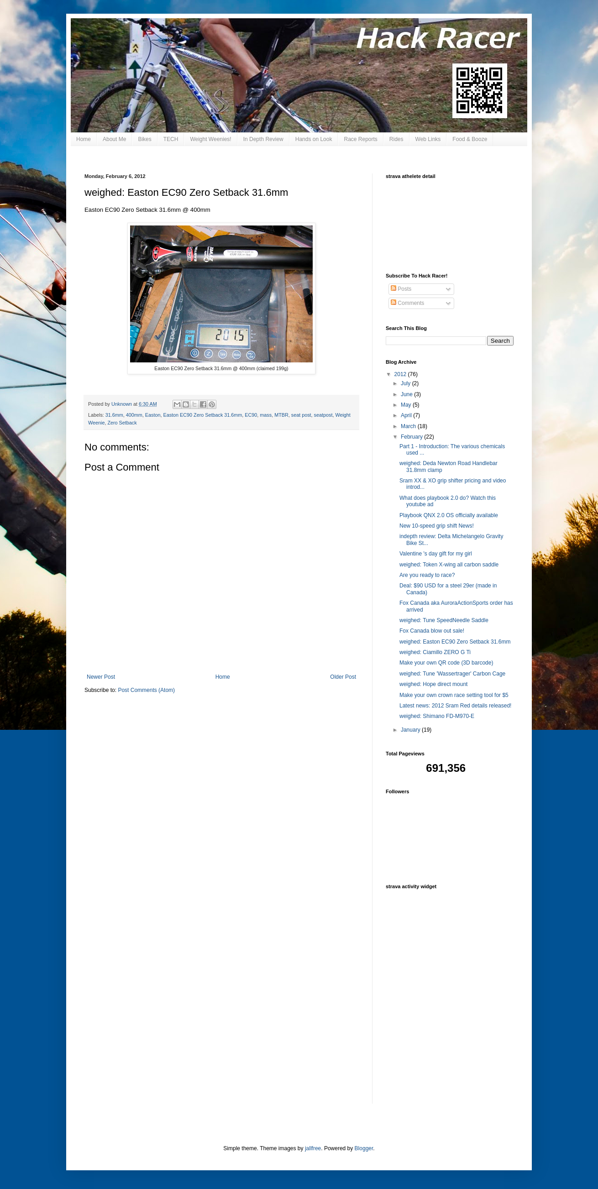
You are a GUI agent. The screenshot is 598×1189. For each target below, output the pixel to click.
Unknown (122, 404)
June (407, 394)
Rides (396, 139)
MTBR (281, 415)
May (407, 405)
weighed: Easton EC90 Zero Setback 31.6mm (454, 642)
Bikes (144, 139)
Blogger (364, 1148)
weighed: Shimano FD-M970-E (436, 716)
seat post (301, 415)
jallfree (313, 1148)
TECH (170, 139)
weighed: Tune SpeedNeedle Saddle (443, 620)
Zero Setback (121, 422)
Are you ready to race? (427, 575)
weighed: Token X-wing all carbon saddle (448, 564)
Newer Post (101, 677)
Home (83, 139)
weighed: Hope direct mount (433, 684)
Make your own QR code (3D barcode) (446, 663)
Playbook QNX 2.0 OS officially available (448, 515)
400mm (134, 415)
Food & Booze (469, 139)
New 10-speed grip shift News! (436, 526)
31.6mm (114, 415)
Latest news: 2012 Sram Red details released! (455, 705)
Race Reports (360, 139)
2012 (401, 374)
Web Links (428, 139)
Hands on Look (313, 139)
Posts (401, 289)
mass (266, 415)
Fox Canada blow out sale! (431, 631)
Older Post (343, 677)
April (407, 415)
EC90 (251, 415)
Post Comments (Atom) (146, 690)
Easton (153, 415)
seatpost (323, 415)
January (411, 730)
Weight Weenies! (210, 139)
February (412, 437)
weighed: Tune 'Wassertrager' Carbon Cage (452, 673)
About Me (114, 139)
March (409, 426)
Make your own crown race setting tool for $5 (454, 695)
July (406, 383)
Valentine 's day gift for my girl (435, 553)
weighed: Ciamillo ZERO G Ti (435, 652)
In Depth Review (263, 139)
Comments (407, 303)
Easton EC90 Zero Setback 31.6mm (202, 415)
